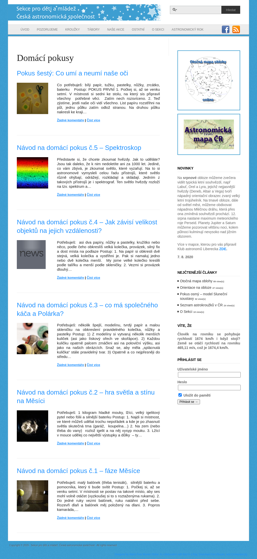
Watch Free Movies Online (144, 554)
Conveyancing (239, 554)
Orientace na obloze (195, 288)
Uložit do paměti (194, 395)
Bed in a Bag (190, 554)
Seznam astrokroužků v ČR (201, 305)
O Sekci (186, 312)
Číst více (93, 120)
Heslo (182, 382)
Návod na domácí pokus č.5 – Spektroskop (79, 147)
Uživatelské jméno (192, 369)
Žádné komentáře (70, 120)
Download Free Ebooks (212, 554)
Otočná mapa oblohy (196, 281)
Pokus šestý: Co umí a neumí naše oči (72, 73)
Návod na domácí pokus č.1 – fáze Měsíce (78, 471)
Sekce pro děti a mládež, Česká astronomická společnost (85, 12)
